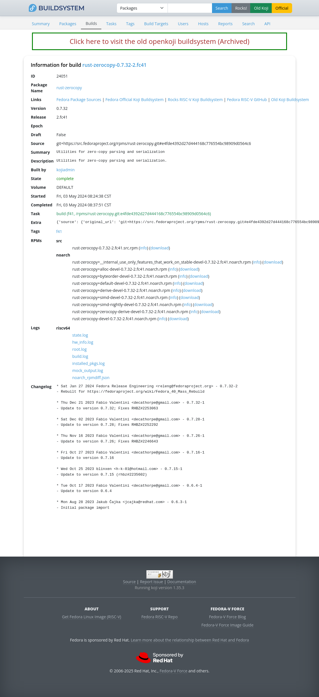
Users (183, 23)
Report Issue (151, 581)
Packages (67, 23)
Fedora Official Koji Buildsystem (134, 99)
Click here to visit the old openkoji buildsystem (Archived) (159, 41)
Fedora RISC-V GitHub (247, 99)
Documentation (181, 581)
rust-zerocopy (69, 87)
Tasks (111, 23)
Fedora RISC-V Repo (159, 616)
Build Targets (156, 23)
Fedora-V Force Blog (227, 616)
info (143, 248)
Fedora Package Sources (78, 99)
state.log (80, 335)
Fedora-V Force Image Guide (227, 625)
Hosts (203, 23)
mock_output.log (87, 370)
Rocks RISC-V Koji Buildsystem (195, 99)
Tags (130, 23)
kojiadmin (65, 169)
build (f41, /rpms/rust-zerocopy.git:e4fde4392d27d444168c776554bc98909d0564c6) (133, 213)
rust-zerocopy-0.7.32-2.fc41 (114, 64)
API (267, 23)
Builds (91, 23)
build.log (80, 356)
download (159, 248)
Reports (225, 23)
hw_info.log (82, 342)
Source (129, 581)
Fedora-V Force (173, 671)
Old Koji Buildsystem (290, 99)
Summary (41, 23)
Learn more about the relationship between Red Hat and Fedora (190, 640)
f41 (59, 231)
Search (248, 23)
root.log (79, 349)
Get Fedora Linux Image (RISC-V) (91, 616)
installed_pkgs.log (88, 363)
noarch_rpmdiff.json (91, 377)
